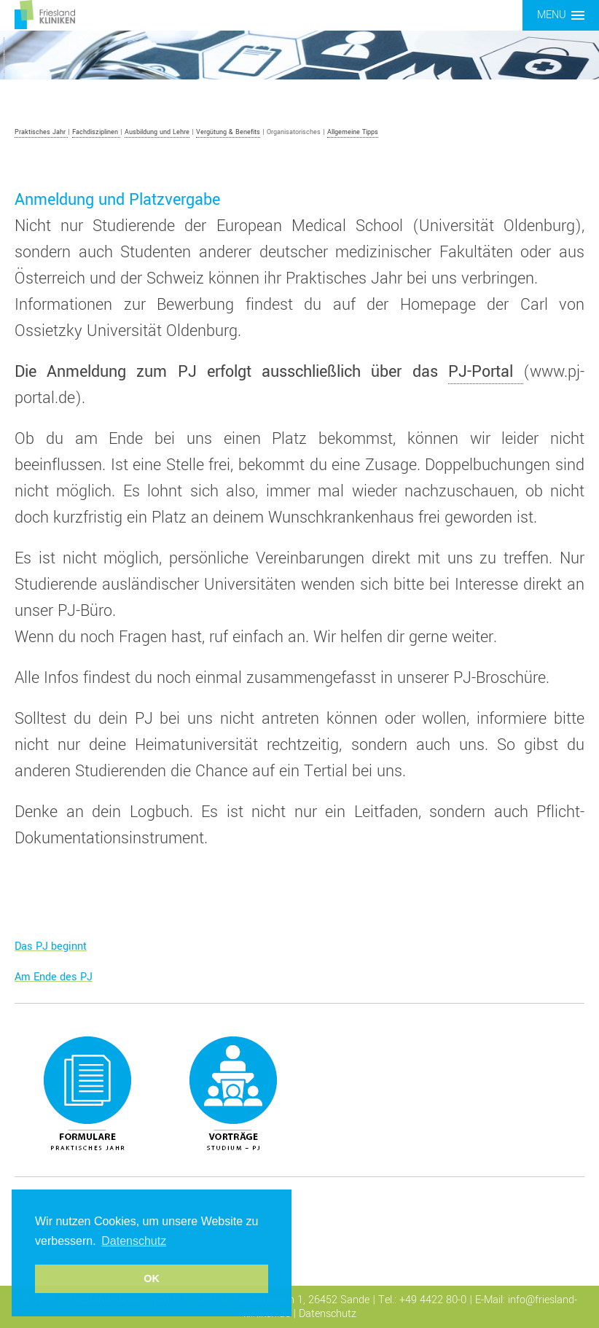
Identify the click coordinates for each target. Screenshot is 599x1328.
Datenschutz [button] (133, 1241)
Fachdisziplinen (96, 132)
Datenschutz (327, 1313)
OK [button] (152, 1278)
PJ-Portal (485, 371)
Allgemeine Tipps (352, 132)
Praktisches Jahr (41, 132)
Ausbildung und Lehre (157, 132)
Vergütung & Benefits (228, 132)
